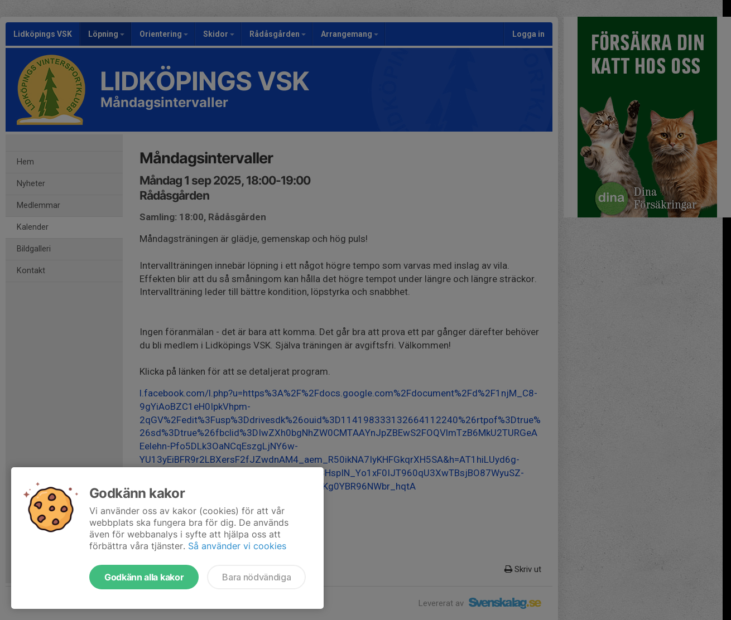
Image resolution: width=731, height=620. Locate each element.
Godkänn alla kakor (144, 577)
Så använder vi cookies (237, 545)
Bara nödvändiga (256, 577)
